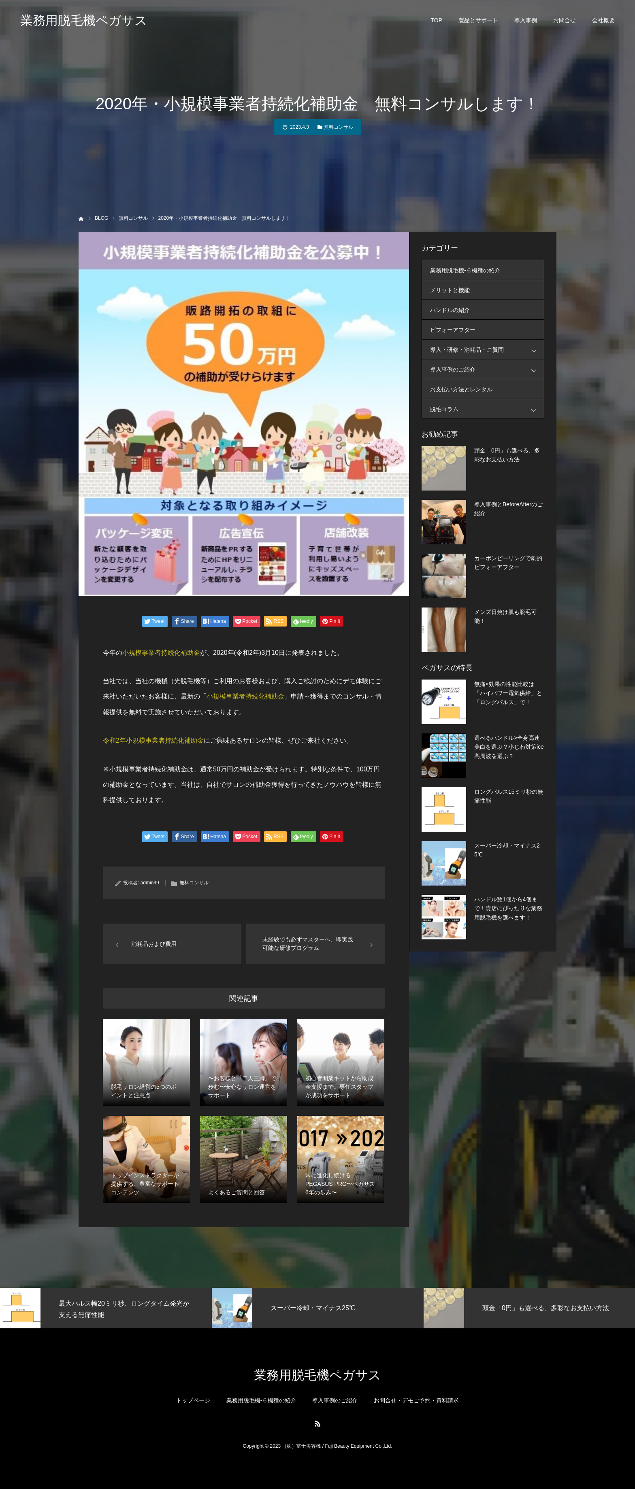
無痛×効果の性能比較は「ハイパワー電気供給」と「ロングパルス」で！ (508, 693)
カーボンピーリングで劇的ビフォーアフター (508, 562)
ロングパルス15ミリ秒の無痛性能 (508, 796)
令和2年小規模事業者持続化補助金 (153, 740)
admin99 (150, 883)
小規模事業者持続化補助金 (161, 652)
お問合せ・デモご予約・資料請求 (416, 1400)
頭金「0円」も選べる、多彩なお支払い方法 (507, 455)
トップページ (193, 1400)
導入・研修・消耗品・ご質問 (487, 349)
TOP (436, 20)
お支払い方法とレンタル (461, 389)
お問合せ (564, 20)
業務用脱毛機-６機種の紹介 (465, 270)
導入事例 (525, 20)
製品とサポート (478, 20)
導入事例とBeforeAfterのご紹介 (508, 508)
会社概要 (603, 20)
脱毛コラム (487, 409)
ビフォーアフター (452, 330)
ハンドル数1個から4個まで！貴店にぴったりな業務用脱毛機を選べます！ (508, 908)
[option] (106, 1308)
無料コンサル (338, 127)
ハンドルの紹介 (450, 310)
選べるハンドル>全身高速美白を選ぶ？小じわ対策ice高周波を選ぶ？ (509, 747)
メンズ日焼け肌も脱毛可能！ (505, 616)
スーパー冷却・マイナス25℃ (507, 850)
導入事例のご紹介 (487, 369)
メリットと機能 (450, 290)
